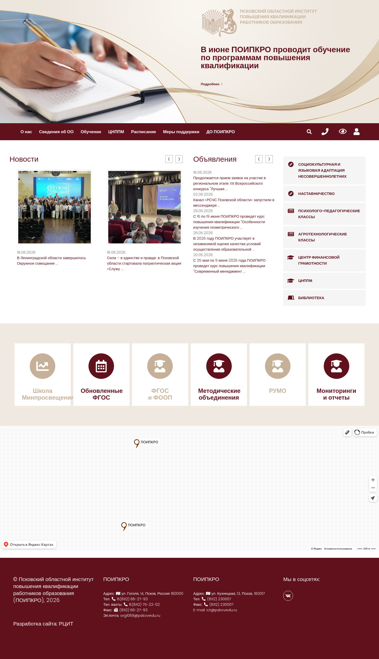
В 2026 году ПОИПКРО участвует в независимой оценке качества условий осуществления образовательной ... (227, 244)
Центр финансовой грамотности (311, 257)
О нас (26, 132)
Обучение (91, 132)
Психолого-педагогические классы (321, 211)
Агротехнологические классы (315, 234)
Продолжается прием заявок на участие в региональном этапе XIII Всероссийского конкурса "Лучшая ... (229, 183)
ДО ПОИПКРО (220, 132)
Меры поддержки (181, 132)
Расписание (143, 132)
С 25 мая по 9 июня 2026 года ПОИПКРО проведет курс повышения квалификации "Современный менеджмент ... (229, 266)
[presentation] (168, 159)
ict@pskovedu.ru (221, 610)
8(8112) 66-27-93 (129, 599)
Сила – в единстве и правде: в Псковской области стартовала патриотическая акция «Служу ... (144, 263)
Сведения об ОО (56, 132)
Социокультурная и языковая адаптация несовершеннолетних (314, 167)
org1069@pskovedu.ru (140, 615)
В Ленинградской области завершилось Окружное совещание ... (51, 260)
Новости (24, 159)
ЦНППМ (116, 132)
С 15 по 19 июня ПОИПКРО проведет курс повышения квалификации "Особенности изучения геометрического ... (229, 222)
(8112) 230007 (216, 599)
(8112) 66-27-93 (131, 610)
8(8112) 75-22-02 (141, 604)
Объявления (215, 159)
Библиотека (303, 298)
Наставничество (309, 194)
